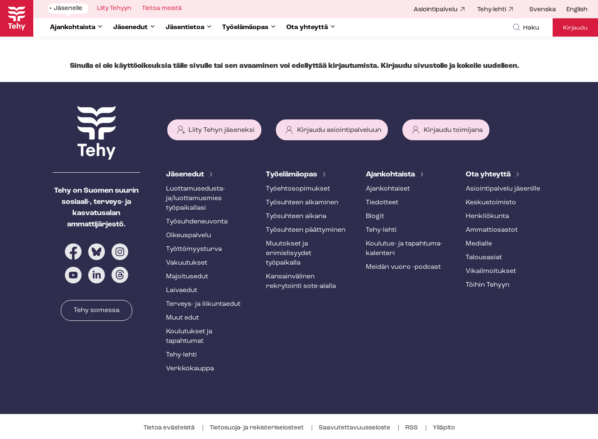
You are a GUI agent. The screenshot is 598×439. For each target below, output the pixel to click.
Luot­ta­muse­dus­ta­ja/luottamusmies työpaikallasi (195, 198)
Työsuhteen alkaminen (302, 202)
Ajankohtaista (391, 175)
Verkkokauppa (190, 368)
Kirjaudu (575, 28)
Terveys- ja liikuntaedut (203, 304)
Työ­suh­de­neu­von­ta (197, 221)
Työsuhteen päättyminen (305, 230)
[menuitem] (547, 10)
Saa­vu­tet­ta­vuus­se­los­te (355, 428)
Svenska (542, 10)
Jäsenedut (186, 175)
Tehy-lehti (491, 10)
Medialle (479, 244)
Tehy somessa (96, 310)
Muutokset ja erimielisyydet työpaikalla (288, 253)
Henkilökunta (487, 216)
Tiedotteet (382, 202)
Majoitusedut (187, 276)
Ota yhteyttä (489, 175)
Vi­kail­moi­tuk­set (491, 271)
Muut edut (182, 318)
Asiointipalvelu (436, 10)
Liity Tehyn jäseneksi (222, 130)
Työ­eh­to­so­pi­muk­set (298, 189)
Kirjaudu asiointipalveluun (339, 130)
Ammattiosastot (492, 230)
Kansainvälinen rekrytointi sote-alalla (301, 281)
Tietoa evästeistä (170, 428)
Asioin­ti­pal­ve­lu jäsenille (503, 189)
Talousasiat (484, 257)
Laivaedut (181, 290)
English (577, 10)
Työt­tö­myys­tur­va (194, 249)
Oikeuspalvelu (188, 235)
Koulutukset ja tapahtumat (189, 336)
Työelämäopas (292, 175)
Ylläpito (444, 428)
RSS (412, 428)
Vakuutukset (186, 263)
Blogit (375, 216)
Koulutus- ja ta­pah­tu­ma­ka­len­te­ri (404, 249)
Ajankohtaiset (388, 189)
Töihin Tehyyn (487, 285)
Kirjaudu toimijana (453, 130)
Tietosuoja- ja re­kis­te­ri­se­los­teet (257, 428)
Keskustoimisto (491, 202)
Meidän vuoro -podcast (403, 267)
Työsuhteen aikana (296, 216)
